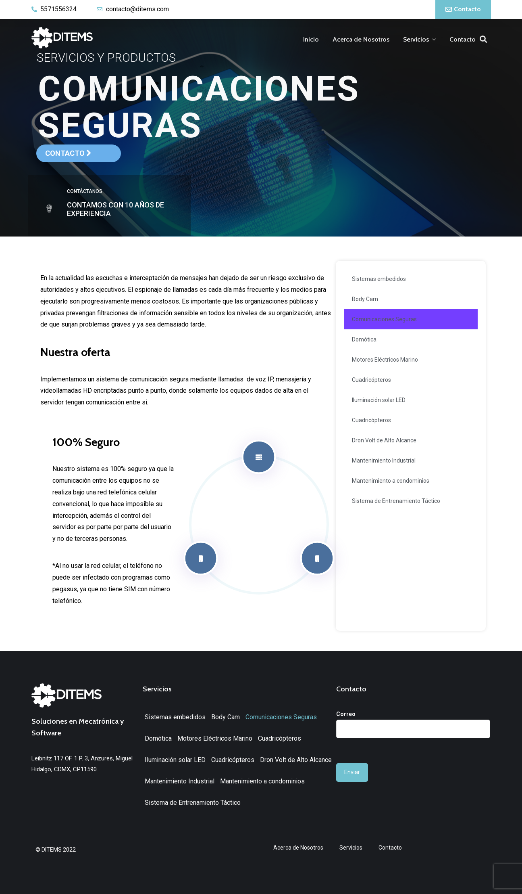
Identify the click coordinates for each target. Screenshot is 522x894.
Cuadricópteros (371, 380)
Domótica (364, 339)
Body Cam (365, 299)
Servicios (416, 39)
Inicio (311, 39)
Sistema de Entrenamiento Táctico (396, 501)
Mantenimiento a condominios (390, 480)
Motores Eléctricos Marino (385, 359)
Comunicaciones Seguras (384, 319)
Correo (413, 721)
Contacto (462, 39)
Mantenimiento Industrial (384, 460)
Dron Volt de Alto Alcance (384, 440)
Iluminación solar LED (379, 400)
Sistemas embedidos (379, 279)
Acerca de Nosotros (361, 39)
